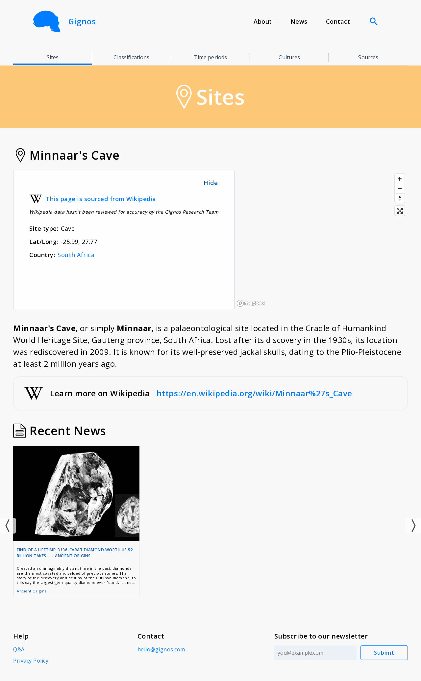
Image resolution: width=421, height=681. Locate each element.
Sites (53, 57)
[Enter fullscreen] (400, 211)
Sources (368, 57)
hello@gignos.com (161, 649)
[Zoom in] (400, 179)
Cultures (289, 57)
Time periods (210, 57)
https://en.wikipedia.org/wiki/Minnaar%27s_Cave (254, 393)
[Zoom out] (400, 188)
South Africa (76, 255)
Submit (384, 652)
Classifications (131, 57)
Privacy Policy (30, 660)
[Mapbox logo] (250, 303)
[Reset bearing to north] (400, 198)
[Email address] (315, 652)
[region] (321, 240)
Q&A (19, 649)
